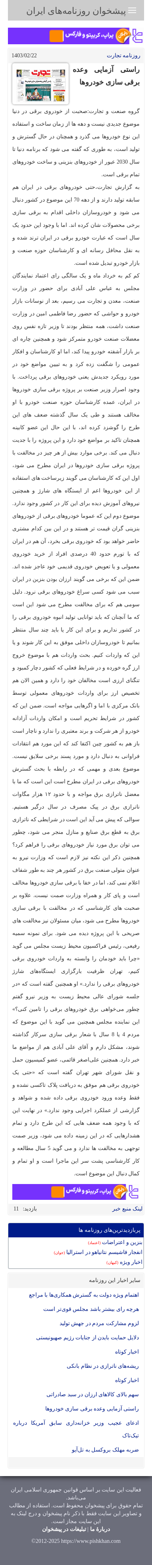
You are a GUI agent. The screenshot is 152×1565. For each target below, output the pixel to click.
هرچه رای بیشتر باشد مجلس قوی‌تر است (91, 1309)
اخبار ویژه (124, 1262)
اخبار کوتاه (127, 1352)
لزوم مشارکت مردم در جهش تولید (99, 1323)
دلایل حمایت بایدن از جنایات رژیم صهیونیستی (87, 1338)
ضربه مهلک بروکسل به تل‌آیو (105, 1450)
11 (16, 1209)
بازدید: (30, 1209)
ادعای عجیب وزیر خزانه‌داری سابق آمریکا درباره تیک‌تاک (76, 1429)
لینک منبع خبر (127, 1209)
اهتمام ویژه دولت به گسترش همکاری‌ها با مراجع (84, 1295)
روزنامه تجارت (124, 55)
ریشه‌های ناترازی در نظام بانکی (103, 1366)
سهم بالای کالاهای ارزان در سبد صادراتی (92, 1394)
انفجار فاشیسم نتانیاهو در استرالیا (98, 1252)
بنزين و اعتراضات (115, 1242)
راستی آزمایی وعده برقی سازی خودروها (92, 1409)
